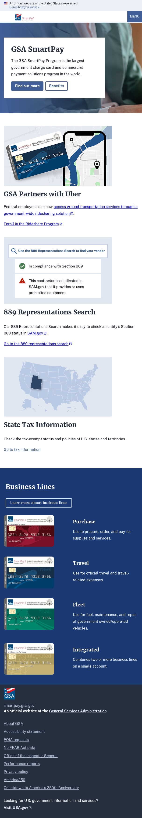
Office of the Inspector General (31, 756)
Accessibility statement (24, 731)
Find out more (27, 86)
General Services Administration (77, 711)
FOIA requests (16, 740)
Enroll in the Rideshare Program (31, 224)
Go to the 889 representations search (36, 344)
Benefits (56, 86)
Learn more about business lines (38, 503)
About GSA (13, 723)
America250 (14, 780)
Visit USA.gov (16, 807)
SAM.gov (35, 333)
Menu (134, 16)
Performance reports (22, 764)
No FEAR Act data (19, 747)
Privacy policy (16, 771)
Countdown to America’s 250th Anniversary (41, 788)
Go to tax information (22, 449)
